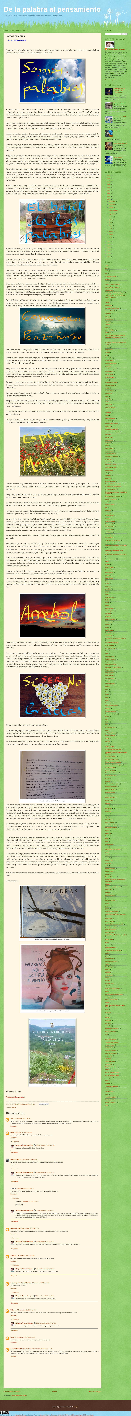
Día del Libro (109, 437)
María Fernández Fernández (113, 762)
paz (106, 898)
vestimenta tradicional (111, 1086)
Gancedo (107, 586)
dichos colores (109, 448)
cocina (107, 380)
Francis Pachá (109, 570)
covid (106, 401)
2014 (109, 250)
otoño (106, 866)
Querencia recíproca (110, 961)
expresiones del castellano (112, 540)
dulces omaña (109, 470)
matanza (107, 778)
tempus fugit (108, 1056)
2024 (109, 181)
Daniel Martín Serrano (111, 423)
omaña (107, 858)
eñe (106, 507)
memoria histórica (110, 789)
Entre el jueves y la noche (112, 496)
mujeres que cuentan (111, 827)
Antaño (107, 302)
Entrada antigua (95, 1391)
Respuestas (16, 1141)
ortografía (108, 863)
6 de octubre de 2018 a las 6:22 (25, 1188)
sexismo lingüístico (110, 1031)
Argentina (108, 322)
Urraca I (107, 1069)
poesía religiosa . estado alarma (114, 924)
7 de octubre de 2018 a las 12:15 (45, 1269)
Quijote (107, 964)
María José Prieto (110, 767)
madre (107, 730)
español (107, 518)
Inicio (54, 1391)
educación (108, 478)
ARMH (107, 324)
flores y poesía (109, 567)
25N (106, 271)
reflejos (107, 978)
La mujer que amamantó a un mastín (115, 638)
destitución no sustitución (112, 432)
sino (106, 1037)
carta (106, 355)
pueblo (107, 953)
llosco (107, 716)
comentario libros (110, 385)
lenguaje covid (109, 662)
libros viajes (108, 703)
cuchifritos (108, 412)
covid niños (108, 404)
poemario (108, 906)
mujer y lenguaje (110, 822)
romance (107, 1017)
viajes (107, 1089)
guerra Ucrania (109, 597)
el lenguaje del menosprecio (113, 486)
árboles (107, 316)
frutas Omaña (109, 578)
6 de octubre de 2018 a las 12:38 (45, 1172)
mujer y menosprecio (111, 825)
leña (106, 689)
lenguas (107, 686)
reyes (106, 1009)
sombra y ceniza (109, 1045)
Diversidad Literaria (110, 464)
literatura (107, 708)
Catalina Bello (109, 371)
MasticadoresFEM (110, 776)
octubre (111, 207)
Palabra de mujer (110, 868)
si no (106, 1034)
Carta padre (108, 358)
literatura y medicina (111, 714)
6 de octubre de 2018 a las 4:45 (23, 1132)
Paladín (107, 884)
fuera (106, 581)
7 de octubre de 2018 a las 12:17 (45, 1296)
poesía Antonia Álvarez (111, 911)
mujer (107, 817)
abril (110, 229)
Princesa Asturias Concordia (113, 950)
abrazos (107, 279)
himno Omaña (109, 608)
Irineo (107, 627)
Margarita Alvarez (20, 1415)
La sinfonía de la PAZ (120, 117)
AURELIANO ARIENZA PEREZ (20, 1349)
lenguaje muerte (109, 681)
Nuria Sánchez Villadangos (112, 849)
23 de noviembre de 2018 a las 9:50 (25, 1337)
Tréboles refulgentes (111, 1067)
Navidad (107, 836)
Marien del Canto (110, 770)
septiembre (112, 214)
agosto (111, 217)
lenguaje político (110, 683)
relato (106, 986)
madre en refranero (110, 733)
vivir (106, 1105)
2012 (109, 256)
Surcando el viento (110, 1050)
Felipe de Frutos (15, 1228)
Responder (13, 1126)
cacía (106, 340)
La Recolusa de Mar (6, 1415)
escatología (108, 513)
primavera (108, 945)
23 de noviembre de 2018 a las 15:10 (41, 1349)
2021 (109, 190)
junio (110, 223)
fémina (107, 561)
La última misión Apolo (112, 642)
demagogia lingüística (111, 429)
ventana (107, 1083)
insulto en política (110, 619)
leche (106, 653)
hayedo (107, 602)
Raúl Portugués (109, 967)
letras (106, 697)
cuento (107, 415)
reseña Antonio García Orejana (113, 994)
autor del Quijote (110, 330)
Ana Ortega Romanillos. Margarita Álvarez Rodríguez (115, 296)
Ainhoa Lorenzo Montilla (112, 284)
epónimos (108, 510)
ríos (106, 1015)
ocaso (106, 852)
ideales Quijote (109, 611)
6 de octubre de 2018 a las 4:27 (22, 1118)
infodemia (108, 613)
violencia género (110, 1100)
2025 (109, 178)
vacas (106, 1080)
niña (106, 841)
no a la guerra (109, 844)
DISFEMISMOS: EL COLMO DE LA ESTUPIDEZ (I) (119, 90)
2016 (109, 244)
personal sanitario (110, 900)
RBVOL (107, 969)
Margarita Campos (110, 756)
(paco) (12, 1132)
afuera (107, 282)
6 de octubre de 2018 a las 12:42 (45, 1210)
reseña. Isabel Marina (111, 999)
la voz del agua (109, 645)
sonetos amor (109, 1048)
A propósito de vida (110, 276)
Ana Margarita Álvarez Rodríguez (114, 293)
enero (111, 238)
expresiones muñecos (111, 543)
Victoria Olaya (109, 1091)
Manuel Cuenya (109, 746)
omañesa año (109, 860)
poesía (107, 908)
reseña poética (109, 997)
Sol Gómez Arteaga (110, 1039)
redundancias (109, 975)
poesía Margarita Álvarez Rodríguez (115, 914)
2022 (109, 187)
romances (108, 1020)
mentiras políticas (110, 792)
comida (107, 388)
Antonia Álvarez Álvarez (112, 308)
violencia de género (110, 1097)
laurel (106, 651)
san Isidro (108, 1026)
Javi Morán (108, 635)
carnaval (107, 352)
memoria (107, 781)
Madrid (107, 738)
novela (107, 847)
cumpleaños (108, 421)
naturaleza (108, 833)
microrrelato (108, 795)
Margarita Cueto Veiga (111, 759)
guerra (107, 594)
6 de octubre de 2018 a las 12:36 (45, 1145)
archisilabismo (109, 319)
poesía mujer (108, 918)
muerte (107, 814)
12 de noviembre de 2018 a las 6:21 (46, 1323)
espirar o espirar (109, 526)
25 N (106, 268)
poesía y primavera (110, 929)
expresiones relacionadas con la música (116, 554)
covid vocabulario (110, 407)
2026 (109, 175)
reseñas (107, 1002)
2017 (109, 241)
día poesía (108, 443)
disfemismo (108, 459)
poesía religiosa (109, 921)
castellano (108, 366)
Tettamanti (108, 1058)
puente (107, 956)
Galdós (107, 583)
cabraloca (108, 332)
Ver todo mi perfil (110, 80)
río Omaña (108, 1012)
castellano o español (110, 369)
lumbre (107, 722)
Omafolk (107, 855)
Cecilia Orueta (109, 374)
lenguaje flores (109, 670)
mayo (111, 226)
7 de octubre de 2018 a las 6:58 (25, 1255)
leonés (107, 694)
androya (107, 300)
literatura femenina (110, 711)
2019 (109, 196)
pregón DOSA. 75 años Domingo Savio (116, 935)
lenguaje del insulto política (113, 667)
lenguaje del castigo (110, 664)
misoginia (108, 811)
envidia (107, 502)
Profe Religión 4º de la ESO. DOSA (20, 1283)
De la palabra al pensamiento (52, 9)
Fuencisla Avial (14, 1159)
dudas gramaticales (110, 467)
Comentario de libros (111, 382)
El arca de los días (110, 481)
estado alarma (109, 529)
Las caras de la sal (110, 648)
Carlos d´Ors (108, 349)
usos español (108, 1078)
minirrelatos (108, 808)
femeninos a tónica (110, 559)
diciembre (112, 201)
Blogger (76, 1407)
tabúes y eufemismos (111, 1053)
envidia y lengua (109, 504)
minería (107, 803)
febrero (111, 234)
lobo (106, 719)
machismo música (110, 727)
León (106, 692)
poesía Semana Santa (111, 927)
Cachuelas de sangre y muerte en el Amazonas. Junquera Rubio (115, 336)
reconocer (108, 972)
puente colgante (109, 958)
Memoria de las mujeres (112, 784)
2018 (109, 199)
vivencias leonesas (110, 1102)
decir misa (108, 426)
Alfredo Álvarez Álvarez (112, 287)
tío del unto (108, 1064)
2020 (109, 193)
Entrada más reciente (12, 1391)
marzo (111, 231)
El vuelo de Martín (110, 489)
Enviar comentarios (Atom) (19, 1395)
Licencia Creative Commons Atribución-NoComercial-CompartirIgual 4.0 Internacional (66, 1415)
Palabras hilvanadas (110, 877)
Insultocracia (117, 131)
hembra (107, 605)
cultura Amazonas (110, 418)
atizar (106, 327)
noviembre (112, 204)
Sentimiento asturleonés (112, 1028)
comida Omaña (109, 391)
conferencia (108, 393)
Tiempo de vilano (110, 1061)
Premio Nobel (109, 939)
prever (107, 942)
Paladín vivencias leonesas (112, 887)
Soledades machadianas (112, 1042)
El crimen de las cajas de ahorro (114, 484)
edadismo (108, 475)
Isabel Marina (109, 630)
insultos (107, 624)
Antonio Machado (110, 311)
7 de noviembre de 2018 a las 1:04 (26, 1310)
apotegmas (108, 313)
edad (106, 473)
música (107, 830)
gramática (108, 589)
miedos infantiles (110, 797)
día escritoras (109, 440)
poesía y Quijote (109, 932)
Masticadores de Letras (111, 773)
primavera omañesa (110, 947)
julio (110, 220)
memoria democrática (111, 786)
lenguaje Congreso (110, 659)
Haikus (107, 600)
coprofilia (108, 399)
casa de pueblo (109, 360)
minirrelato (108, 806)
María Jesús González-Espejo (113, 765)
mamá (107, 744)
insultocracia (108, 622)
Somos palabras (118, 157)
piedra (107, 903)
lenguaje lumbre (109, 678)
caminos (107, 347)
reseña (107, 991)
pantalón (107, 892)
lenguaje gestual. (110, 672)
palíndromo (108, 889)
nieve (106, 838)
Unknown (13, 1255)
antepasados (108, 305)
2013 (109, 253)
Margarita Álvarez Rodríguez (24, 1145)
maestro (107, 741)
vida (106, 1094)
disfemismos (108, 462)
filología (107, 564)
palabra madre (109, 871)
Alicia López (109, 290)
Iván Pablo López (110, 633)
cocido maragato (110, 377)
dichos (107, 445)
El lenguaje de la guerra (120, 143)
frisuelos (107, 575)
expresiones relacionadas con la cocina (116, 545)
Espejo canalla (109, 524)
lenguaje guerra (109, 675)
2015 (109, 247)
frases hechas (109, 572)
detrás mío (108, 434)
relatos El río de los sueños (112, 988)
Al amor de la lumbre (120, 103)
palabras (14, 1107)
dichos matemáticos (110, 453)
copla (106, 396)
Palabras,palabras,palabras (15, 1097)
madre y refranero (110, 735)
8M (106, 273)
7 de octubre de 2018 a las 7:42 (40, 1283)
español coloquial (110, 521)
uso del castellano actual (112, 1072)
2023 (109, 184)
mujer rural (108, 819)
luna (106, 725)
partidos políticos (110, 895)
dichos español (109, 451)
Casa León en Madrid (111, 363)
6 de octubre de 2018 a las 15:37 (45, 1241)
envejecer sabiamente (111, 499)
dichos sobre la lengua (111, 456)
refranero (107, 980)
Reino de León (109, 983)
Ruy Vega (108, 1023)
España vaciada (109, 515)
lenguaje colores (109, 656)
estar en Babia (109, 537)
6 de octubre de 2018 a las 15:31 (30, 1228)
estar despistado (109, 535)
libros (106, 700)
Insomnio (108, 616)
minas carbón (109, 800)
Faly (11, 1118)
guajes (107, 592)
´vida (106, 265)
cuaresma (108, 410)
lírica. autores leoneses (111, 705)
